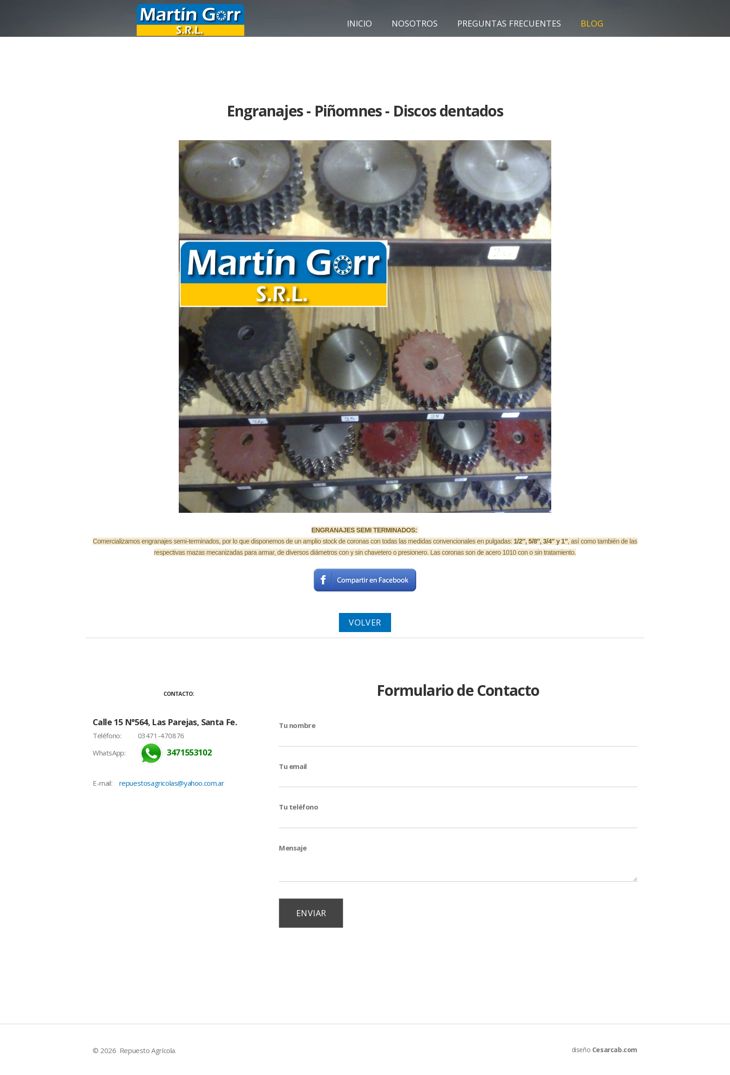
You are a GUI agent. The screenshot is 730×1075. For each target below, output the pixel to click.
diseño (604, 1049)
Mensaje (292, 847)
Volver (365, 622)
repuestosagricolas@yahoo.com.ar (171, 783)
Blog (592, 23)
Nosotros (415, 23)
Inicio (359, 23)
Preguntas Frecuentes (509, 23)
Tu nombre (297, 725)
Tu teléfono (298, 806)
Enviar (311, 913)
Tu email (293, 766)
